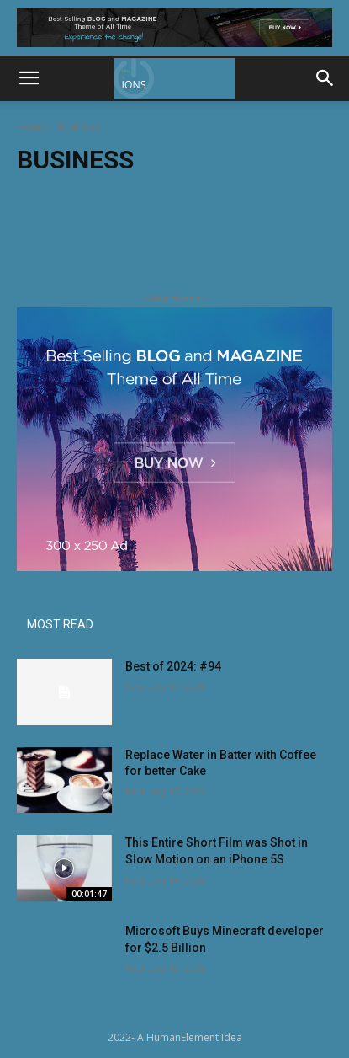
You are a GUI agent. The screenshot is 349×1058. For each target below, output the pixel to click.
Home (31, 127)
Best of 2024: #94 (173, 666)
